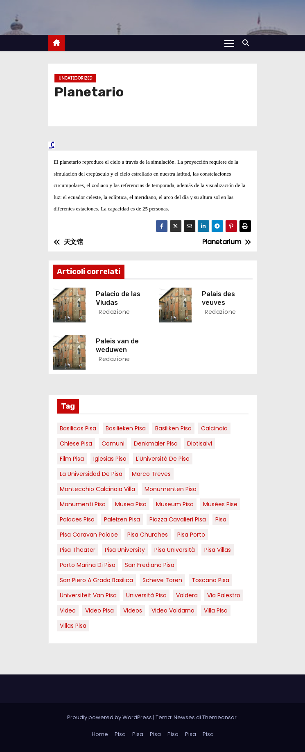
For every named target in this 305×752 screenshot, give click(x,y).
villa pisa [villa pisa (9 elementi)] (216, 610)
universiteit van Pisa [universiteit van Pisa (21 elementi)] (88, 595)
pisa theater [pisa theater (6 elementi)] (77, 550)
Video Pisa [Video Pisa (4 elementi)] (99, 610)
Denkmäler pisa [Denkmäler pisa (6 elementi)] (156, 443)
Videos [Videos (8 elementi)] (132, 610)
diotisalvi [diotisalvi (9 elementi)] (199, 443)
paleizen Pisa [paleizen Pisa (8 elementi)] (122, 519)
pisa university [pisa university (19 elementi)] (125, 550)
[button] (247, 43)
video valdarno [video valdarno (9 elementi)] (172, 610)
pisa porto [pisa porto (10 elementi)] (191, 534)
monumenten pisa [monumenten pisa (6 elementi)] (171, 489)
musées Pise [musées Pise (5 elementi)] (220, 504)
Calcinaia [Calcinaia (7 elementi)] (214, 428)
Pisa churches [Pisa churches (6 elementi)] (147, 534)
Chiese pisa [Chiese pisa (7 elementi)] (76, 443)
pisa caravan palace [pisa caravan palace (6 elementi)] (89, 534)
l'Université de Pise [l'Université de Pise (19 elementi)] (163, 459)
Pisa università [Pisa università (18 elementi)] (174, 550)
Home (100, 734)
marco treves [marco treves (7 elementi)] (151, 474)
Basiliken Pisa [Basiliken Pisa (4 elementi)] (173, 428)
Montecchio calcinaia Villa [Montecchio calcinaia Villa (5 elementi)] (97, 489)
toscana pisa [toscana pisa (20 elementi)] (210, 580)
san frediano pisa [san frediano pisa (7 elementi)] (149, 565)
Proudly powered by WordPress (110, 717)
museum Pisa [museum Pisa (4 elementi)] (175, 504)
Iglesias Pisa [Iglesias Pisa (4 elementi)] (110, 459)
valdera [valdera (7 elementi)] (187, 595)
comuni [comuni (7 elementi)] (113, 443)
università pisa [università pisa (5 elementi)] (146, 595)
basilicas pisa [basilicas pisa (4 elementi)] (78, 428)
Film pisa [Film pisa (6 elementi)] (72, 459)
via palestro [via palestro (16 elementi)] (223, 595)
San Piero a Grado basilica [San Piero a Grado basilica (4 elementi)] (96, 580)
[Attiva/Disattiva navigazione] (229, 43)
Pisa (120, 734)
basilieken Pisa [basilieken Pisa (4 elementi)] (126, 428)
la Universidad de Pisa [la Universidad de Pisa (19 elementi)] (91, 474)
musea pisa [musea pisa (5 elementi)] (131, 504)
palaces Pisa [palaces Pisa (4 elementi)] (77, 519)
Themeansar (219, 717)
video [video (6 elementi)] (68, 610)
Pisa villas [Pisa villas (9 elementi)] (217, 550)
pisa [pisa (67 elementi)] (220, 519)
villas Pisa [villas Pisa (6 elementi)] (73, 626)
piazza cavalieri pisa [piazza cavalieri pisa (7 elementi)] (177, 519)
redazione (113, 312)
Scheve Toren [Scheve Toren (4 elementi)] (162, 580)
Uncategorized (75, 78)
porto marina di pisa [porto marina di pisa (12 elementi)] (87, 565)
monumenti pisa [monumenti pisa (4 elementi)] (83, 504)
